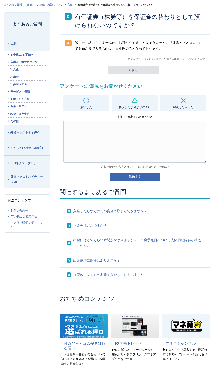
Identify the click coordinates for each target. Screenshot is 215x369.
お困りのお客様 (20, 99)
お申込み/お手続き (21, 54)
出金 (16, 77)
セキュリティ (18, 106)
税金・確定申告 (20, 114)
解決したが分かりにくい (135, 107)
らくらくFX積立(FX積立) (26, 148)
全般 (29, 4)
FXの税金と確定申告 (23, 216)
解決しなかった (183, 107)
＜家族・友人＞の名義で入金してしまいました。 (110, 274)
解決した (86, 107)
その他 (14, 121)
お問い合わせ (19, 210)
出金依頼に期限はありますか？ (96, 260)
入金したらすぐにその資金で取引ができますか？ (110, 211)
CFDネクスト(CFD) (22, 163)
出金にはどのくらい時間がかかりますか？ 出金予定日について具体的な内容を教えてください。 (137, 243)
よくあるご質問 (13, 4)
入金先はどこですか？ (90, 225)
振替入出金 (20, 84)
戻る (135, 70)
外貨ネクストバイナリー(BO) (26, 179)
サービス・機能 (20, 91)
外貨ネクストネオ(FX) (25, 132)
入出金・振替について (49, 4)
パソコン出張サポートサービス (28, 224)
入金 (70, 4)
